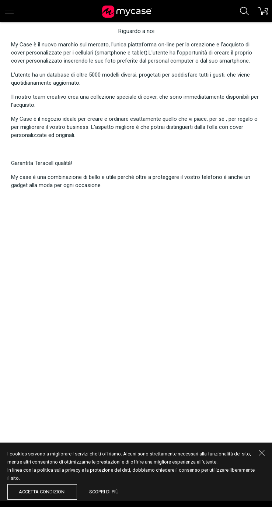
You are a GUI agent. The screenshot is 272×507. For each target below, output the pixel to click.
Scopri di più (104, 491)
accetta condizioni (42, 491)
